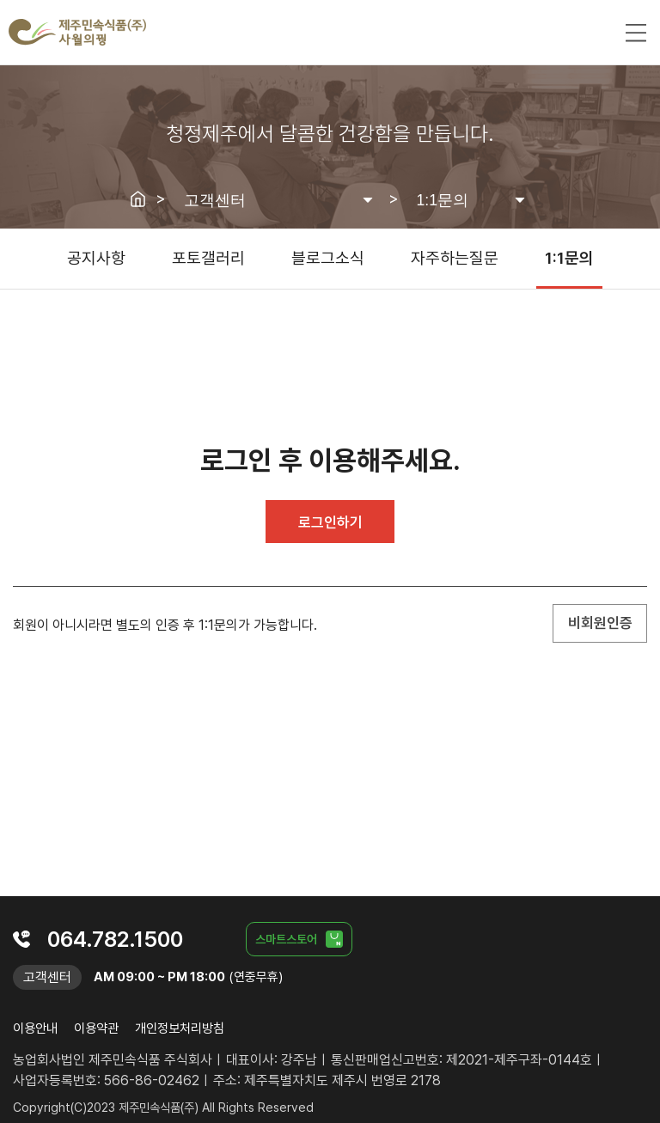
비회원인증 (600, 623)
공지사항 (96, 258)
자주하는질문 (454, 258)
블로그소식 (327, 258)
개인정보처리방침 (179, 1028)
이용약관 (96, 1028)
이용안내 (35, 1028)
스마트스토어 (286, 939)
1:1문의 (569, 258)
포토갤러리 (208, 258)
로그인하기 (330, 522)
